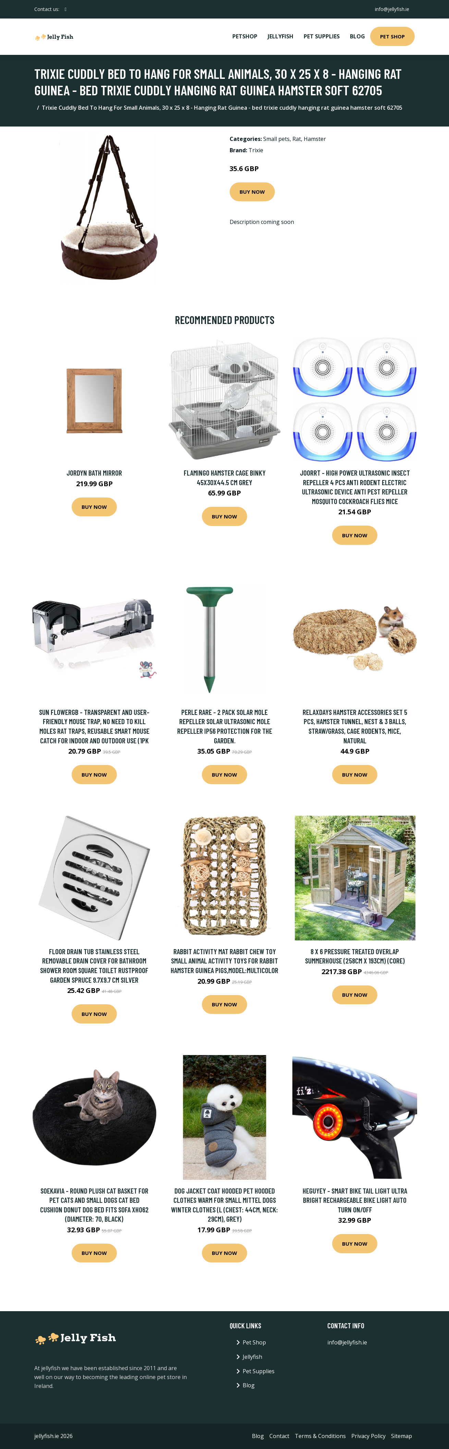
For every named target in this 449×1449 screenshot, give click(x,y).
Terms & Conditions (320, 1436)
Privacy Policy (368, 1436)
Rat (296, 139)
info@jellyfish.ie (392, 9)
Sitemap (401, 1436)
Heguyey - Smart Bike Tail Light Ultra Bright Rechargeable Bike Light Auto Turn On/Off (355, 1200)
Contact (279, 1436)
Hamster (315, 139)
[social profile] (65, 9)
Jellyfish (280, 36)
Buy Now (252, 191)
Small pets (276, 139)
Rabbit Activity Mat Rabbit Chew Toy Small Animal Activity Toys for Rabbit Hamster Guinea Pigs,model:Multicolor (224, 960)
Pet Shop (392, 36)
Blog (357, 36)
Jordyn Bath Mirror (94, 472)
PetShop (244, 36)
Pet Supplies (322, 36)
